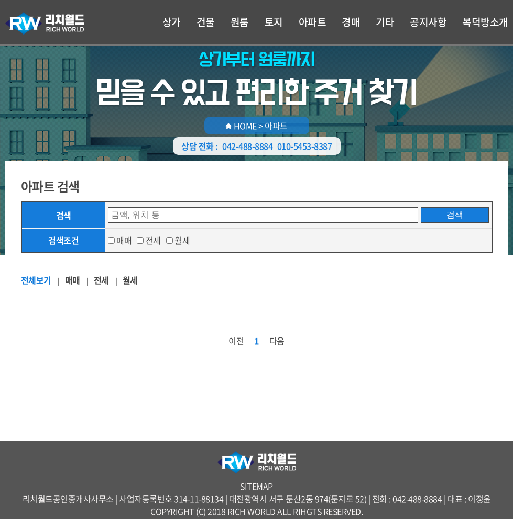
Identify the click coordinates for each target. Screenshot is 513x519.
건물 (206, 22)
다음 (277, 340)
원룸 (240, 22)
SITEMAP (256, 486)
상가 (171, 22)
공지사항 (428, 22)
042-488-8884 (247, 146)
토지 (274, 22)
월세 (182, 240)
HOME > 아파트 (256, 125)
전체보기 (36, 280)
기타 (385, 22)
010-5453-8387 (304, 146)
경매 (351, 22)
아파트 (312, 22)
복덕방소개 (485, 22)
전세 (153, 240)
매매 (124, 240)
